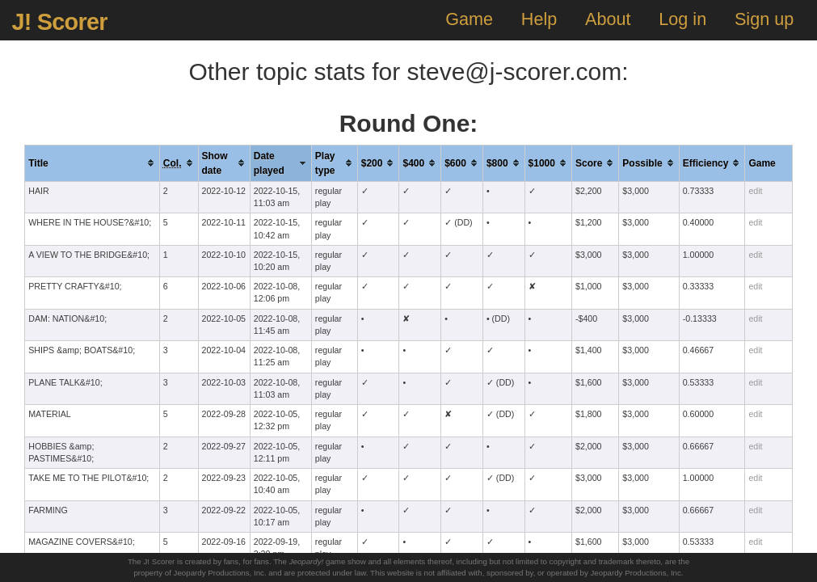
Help (539, 19)
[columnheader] (92, 163)
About (607, 19)
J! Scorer (59, 22)
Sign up (764, 19)
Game (469, 19)
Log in (682, 19)
